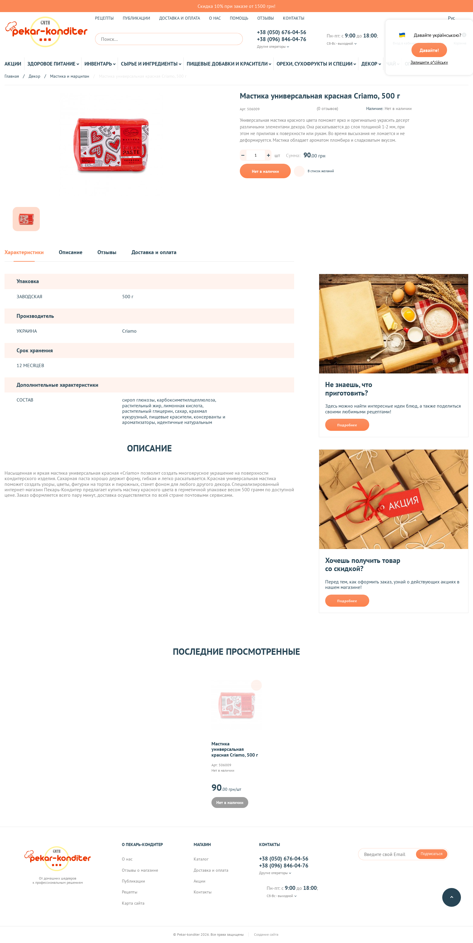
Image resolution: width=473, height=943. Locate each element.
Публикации (136, 18)
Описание (70, 252)
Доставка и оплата (179, 18)
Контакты (293, 18)
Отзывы (265, 18)
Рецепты (104, 18)
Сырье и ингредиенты (149, 63)
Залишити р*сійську (429, 62)
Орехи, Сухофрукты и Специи (314, 63)
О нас (215, 18)
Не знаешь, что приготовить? (348, 389)
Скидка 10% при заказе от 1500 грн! (236, 6)
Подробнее (347, 425)
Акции (13, 63)
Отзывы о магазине (140, 870)
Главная (12, 76)
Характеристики (24, 252)
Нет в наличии (265, 171)
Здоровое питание (51, 63)
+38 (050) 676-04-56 (281, 32)
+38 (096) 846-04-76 (281, 39)
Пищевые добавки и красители (227, 63)
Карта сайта (133, 903)
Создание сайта (277, 935)
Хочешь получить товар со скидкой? (362, 564)
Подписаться (432, 854)
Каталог (201, 859)
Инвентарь (98, 63)
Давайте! (429, 50)
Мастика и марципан (69, 76)
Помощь (239, 18)
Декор (369, 63)
